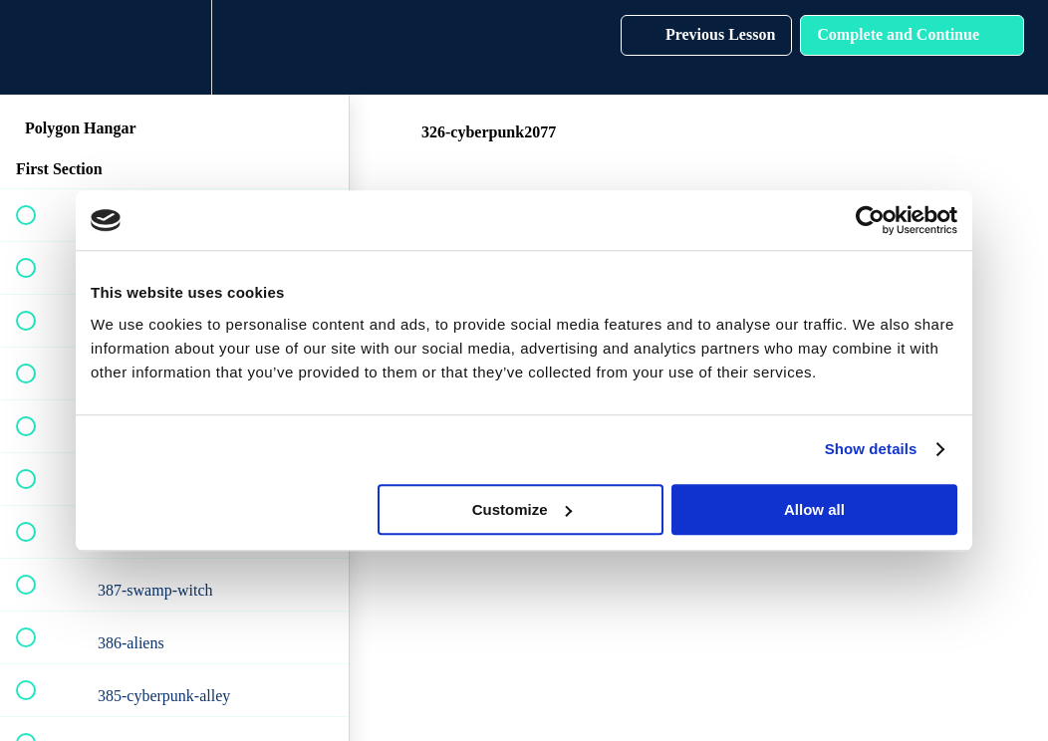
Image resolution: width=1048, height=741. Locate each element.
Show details (871, 448)
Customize (522, 509)
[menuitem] (174, 47)
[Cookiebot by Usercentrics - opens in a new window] (870, 220)
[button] (37, 47)
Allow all (814, 509)
